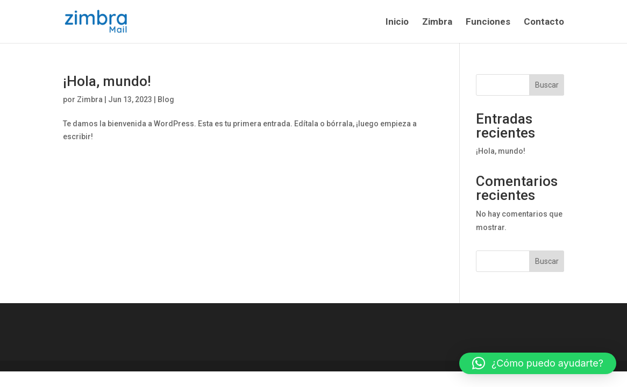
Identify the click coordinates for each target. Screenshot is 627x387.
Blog (166, 99)
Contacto (544, 22)
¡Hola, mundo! (107, 81)
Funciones (488, 22)
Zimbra (437, 22)
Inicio (397, 22)
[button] (537, 363)
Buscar (547, 85)
